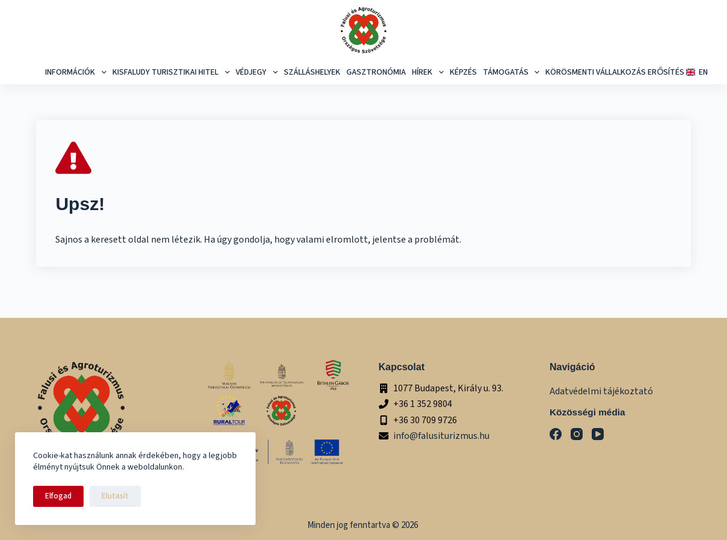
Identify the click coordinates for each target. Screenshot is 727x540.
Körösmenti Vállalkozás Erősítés (614, 72)
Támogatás (513, 72)
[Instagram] (577, 434)
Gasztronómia (376, 72)
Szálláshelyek (312, 72)
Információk (77, 72)
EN (695, 72)
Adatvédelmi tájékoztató (601, 391)
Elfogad (58, 496)
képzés (463, 72)
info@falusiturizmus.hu (441, 435)
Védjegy (258, 72)
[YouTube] (598, 434)
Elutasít (115, 496)
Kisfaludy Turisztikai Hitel (172, 72)
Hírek (429, 72)
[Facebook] (556, 434)
